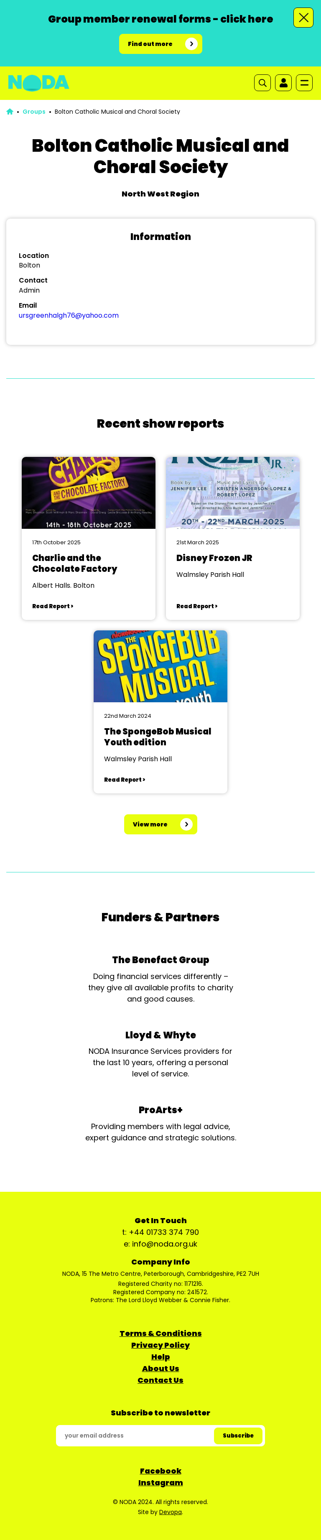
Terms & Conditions (161, 1333)
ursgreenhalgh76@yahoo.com (69, 315)
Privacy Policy (160, 1345)
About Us (160, 1368)
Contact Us (160, 1380)
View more (150, 824)
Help (160, 1356)
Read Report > (52, 606)
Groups (34, 111)
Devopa (170, 1512)
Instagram (160, 1482)
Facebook (160, 1471)
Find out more (150, 44)
